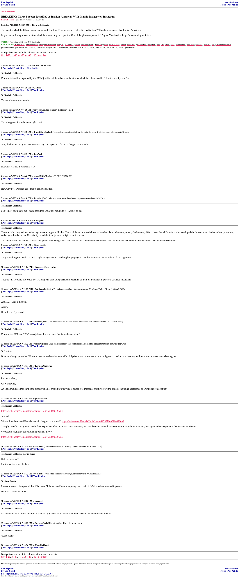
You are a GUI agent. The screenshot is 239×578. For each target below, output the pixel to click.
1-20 (8, 55)
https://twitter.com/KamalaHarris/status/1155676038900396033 (32, 411)
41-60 (21, 55)
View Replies (32, 68)
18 (2, 501)
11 (2, 289)
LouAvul (38, 154)
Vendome (39, 446)
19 (2, 523)
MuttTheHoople (42, 545)
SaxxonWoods (41, 523)
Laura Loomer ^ (8, 20)
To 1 (29, 90)
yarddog (39, 501)
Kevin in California (42, 66)
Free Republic (7, 2)
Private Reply (19, 68)
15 (2, 398)
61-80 (28, 55)
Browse (4, 5)
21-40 (14, 55)
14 (2, 366)
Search (12, 5)
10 (2, 267)
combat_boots (41, 322)
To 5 (29, 368)
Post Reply (7, 68)
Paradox (38, 198)
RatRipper (39, 220)
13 (2, 344)
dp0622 (37, 110)
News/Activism (231, 2)
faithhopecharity (42, 289)
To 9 (29, 503)
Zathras (37, 88)
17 (2, 474)
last (44, 55)
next (40, 55)
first (3, 55)
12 (2, 322)
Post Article (232, 5)
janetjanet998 (41, 398)
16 (2, 446)
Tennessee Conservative (45, 267)
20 (2, 545)
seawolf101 (39, 176)
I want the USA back (43, 132)
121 (36, 55)
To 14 (29, 476)
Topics (223, 5)
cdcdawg (39, 344)
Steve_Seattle (40, 245)
